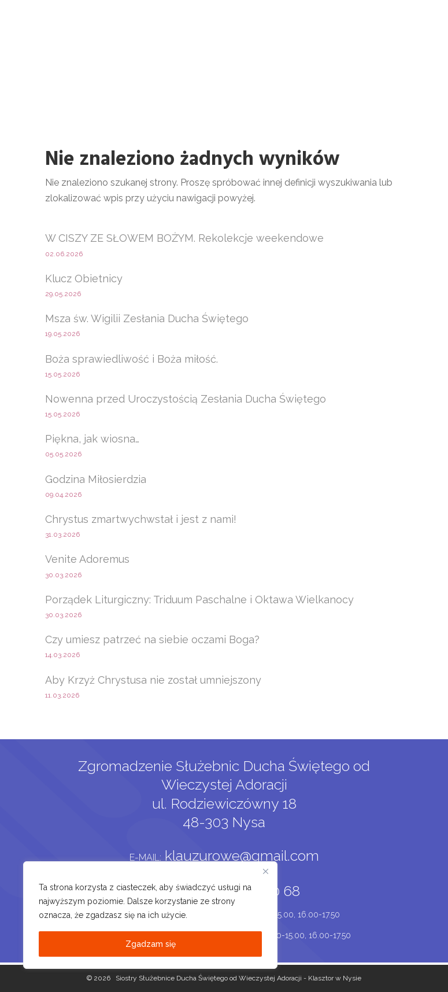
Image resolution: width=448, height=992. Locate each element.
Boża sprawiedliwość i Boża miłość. (131, 359)
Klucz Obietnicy (84, 278)
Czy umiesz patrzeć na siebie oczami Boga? (152, 639)
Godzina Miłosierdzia (95, 479)
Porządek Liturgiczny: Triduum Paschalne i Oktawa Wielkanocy (199, 599)
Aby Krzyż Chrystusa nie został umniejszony (153, 680)
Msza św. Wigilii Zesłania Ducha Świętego (147, 318)
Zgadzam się (150, 944)
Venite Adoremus (87, 559)
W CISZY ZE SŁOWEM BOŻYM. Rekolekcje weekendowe (184, 238)
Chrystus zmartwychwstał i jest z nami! (140, 519)
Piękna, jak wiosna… (92, 439)
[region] (150, 915)
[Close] (265, 871)
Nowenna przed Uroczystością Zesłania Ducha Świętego (185, 399)
